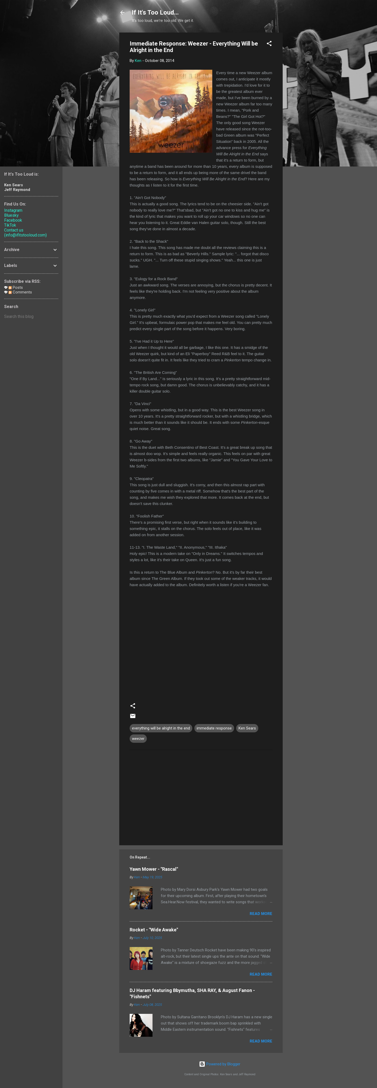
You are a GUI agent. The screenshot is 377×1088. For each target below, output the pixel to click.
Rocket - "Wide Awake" (154, 929)
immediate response (214, 728)
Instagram (13, 210)
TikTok (10, 225)
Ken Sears (247, 728)
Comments (20, 292)
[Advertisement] (303, 111)
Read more (261, 913)
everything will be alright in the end (161, 728)
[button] (269, 44)
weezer (138, 738)
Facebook (13, 220)
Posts (16, 287)
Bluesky (11, 215)
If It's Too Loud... (155, 12)
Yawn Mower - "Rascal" (154, 869)
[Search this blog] (31, 316)
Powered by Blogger (219, 1064)
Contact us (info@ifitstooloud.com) (25, 233)
